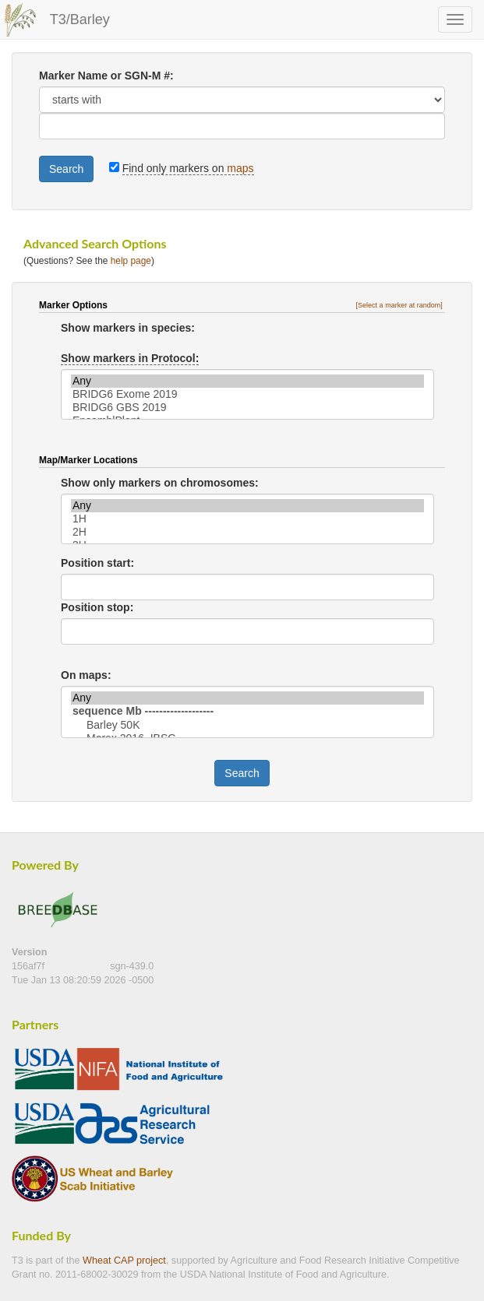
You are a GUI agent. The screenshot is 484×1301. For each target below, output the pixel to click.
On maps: (86, 675)
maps (240, 168)
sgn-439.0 (132, 966)
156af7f (30, 966)
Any (247, 381)
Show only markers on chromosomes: (160, 482)
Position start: (97, 563)
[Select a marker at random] (399, 305)
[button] (400, 305)
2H (247, 532)
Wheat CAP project (124, 1260)
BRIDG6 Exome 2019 (247, 394)
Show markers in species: (128, 328)
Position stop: (97, 607)
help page (131, 260)
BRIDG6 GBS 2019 (247, 407)
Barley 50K (247, 725)
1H (247, 519)
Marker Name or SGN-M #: (106, 75)
